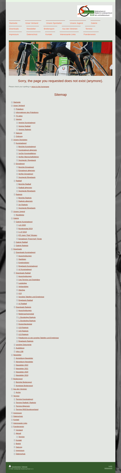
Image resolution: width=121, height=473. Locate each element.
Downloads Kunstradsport (25, 252)
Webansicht (108, 468)
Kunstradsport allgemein (27, 150)
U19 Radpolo (23, 327)
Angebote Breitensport (24, 386)
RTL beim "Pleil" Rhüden (27, 235)
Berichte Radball (24, 184)
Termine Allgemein (23, 406)
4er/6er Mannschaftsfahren (28, 157)
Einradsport (20, 164)
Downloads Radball (23, 273)
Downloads (17, 249)
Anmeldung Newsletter (24, 358)
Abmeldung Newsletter (24, 362)
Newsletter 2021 (22, 368)
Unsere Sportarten (20, 140)
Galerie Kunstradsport (24, 222)
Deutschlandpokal (25, 324)
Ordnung (19, 136)
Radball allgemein (25, 187)
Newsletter (17, 355)
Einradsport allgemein (26, 170)
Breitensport (18, 379)
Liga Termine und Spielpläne (29, 280)
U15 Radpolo (23, 331)
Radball (19, 181)
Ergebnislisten (23, 262)
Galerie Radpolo (22, 245)
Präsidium (20, 109)
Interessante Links (20, 423)
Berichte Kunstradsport (27, 146)
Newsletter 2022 (22, 365)
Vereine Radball (24, 126)
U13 (20, 293)
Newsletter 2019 (22, 375)
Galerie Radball (22, 242)
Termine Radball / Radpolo (26, 402)
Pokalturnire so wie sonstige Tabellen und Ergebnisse (38, 338)
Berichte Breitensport (24, 382)
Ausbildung (20, 348)
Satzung (19, 133)
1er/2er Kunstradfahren (27, 153)
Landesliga (22, 283)
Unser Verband (19, 105)
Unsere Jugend (19, 211)
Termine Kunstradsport (24, 399)
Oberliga (21, 290)
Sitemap (24, 467)
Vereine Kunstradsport (26, 123)
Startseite (17, 102)
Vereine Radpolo (24, 129)
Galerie (16, 218)
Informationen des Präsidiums (27, 112)
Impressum (17, 413)
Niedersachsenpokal (26, 314)
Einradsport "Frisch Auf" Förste (30, 239)
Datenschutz (18, 416)
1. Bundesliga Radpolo (27, 317)
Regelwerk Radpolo (25, 341)
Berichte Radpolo (25, 198)
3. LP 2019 (22, 232)
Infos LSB (19, 351)
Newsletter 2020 (22, 372)
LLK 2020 (22, 225)
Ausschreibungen (25, 256)
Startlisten (22, 259)
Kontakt (16, 420)
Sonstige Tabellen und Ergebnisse (31, 297)
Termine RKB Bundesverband (27, 409)
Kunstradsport (21, 143)
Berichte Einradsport (26, 167)
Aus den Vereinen (20, 389)
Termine (16, 396)
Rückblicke (20, 215)
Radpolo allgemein (25, 201)
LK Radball (22, 304)
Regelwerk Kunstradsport (28, 266)
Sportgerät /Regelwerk (26, 177)
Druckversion (15, 467)
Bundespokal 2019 (25, 228)
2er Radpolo (23, 205)
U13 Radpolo (23, 334)
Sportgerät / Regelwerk (27, 160)
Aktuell (18, 433)
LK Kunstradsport (25, 269)
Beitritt (18, 443)
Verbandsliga (23, 286)
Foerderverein (18, 426)
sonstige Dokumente (24, 345)
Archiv (18, 392)
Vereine (19, 119)
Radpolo (19, 194)
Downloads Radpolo (23, 307)
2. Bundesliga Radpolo (27, 321)
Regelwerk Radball (25, 300)
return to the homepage (40, 87)
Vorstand (19, 430)
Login (110, 466)
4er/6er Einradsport (25, 174)
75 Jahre (19, 116)
